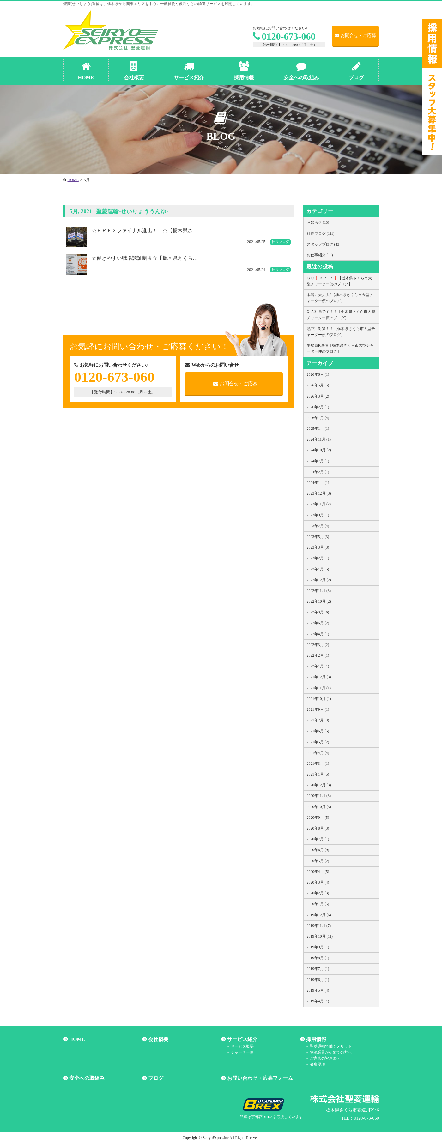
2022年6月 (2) (318, 623)
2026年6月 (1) (318, 374)
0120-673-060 (284, 36)
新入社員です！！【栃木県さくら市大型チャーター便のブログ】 (341, 314)
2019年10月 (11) (320, 936)
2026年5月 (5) (318, 385)
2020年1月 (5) (318, 904)
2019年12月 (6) (319, 915)
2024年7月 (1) (318, 461)
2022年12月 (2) (319, 580)
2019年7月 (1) (318, 968)
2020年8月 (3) (318, 828)
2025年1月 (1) (318, 428)
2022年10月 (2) (319, 601)
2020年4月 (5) (318, 871)
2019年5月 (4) (318, 990)
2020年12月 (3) (319, 785)
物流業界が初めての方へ (331, 1052)
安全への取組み (87, 1078)
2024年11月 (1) (319, 439)
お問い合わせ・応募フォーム (260, 1078)
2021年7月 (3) (318, 720)
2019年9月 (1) (318, 947)
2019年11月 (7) (319, 925)
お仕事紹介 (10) (320, 255)
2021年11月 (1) (319, 688)
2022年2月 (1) (318, 655)
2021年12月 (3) (319, 677)
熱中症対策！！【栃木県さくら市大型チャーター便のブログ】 (341, 331)
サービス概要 (242, 1046)
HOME (77, 1039)
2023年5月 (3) (318, 536)
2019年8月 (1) (318, 958)
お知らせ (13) (318, 222)
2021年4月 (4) (318, 753)
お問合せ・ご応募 (355, 35)
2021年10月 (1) (319, 699)
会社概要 (158, 1039)
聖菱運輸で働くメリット (331, 1046)
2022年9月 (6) (318, 612)
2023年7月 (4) (318, 526)
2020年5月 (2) (318, 861)
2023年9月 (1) (318, 515)
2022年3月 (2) (318, 644)
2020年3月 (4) (318, 882)
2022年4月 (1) (318, 634)
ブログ (155, 1078)
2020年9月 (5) (318, 817)
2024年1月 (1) (318, 482)
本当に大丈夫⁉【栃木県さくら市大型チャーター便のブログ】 (340, 298)
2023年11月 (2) (319, 504)
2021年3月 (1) (318, 763)
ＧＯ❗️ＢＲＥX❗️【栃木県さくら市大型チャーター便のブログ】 (339, 281)
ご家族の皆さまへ (325, 1058)
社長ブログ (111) (321, 233)
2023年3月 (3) (318, 547)
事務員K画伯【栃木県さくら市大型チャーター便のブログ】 (340, 348)
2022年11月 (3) (319, 590)
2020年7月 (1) (318, 839)
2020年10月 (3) (319, 807)
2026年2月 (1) (318, 407)
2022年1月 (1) (318, 666)
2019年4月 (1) (318, 1001)
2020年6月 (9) (318, 850)
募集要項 (317, 1064)
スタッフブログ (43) (324, 244)
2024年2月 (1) (318, 472)
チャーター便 (242, 1052)
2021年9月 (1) (318, 709)
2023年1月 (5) (318, 569)
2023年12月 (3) (319, 493)
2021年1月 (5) (318, 774)
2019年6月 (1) (318, 979)
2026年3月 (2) (318, 396)
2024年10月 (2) (319, 450)
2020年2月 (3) (318, 893)
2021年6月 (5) (318, 731)
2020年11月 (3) (319, 796)
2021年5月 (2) (318, 742)
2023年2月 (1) (318, 558)
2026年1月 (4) (318, 418)
